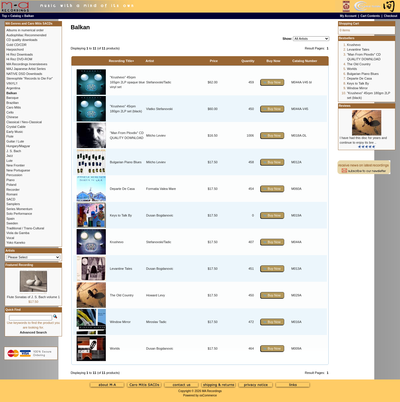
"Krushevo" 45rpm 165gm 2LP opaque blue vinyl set (127, 82)
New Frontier (15, 165)
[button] (272, 82)
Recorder (13, 189)
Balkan (29, 16)
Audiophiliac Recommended (26, 35)
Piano (10, 180)
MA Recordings (212, 391)
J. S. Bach (13, 151)
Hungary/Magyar (18, 146)
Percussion (14, 175)
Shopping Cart (349, 23)
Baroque (12, 97)
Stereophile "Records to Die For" (29, 78)
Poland (11, 184)
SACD (10, 199)
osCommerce (208, 395)
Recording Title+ (121, 61)
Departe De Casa (122, 188)
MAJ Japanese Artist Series (26, 69)
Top (4, 16)
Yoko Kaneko (15, 242)
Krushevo (116, 242)
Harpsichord (15, 49)
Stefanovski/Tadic (158, 82)
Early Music (14, 131)
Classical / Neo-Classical (24, 122)
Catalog (15, 16)
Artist (150, 61)
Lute (9, 160)
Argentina (13, 88)
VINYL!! (12, 83)
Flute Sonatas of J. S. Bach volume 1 (33, 297)
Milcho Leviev (156, 135)
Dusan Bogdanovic (159, 215)
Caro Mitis (13, 107)
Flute (9, 136)
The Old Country (122, 295)
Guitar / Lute (15, 141)
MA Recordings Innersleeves (26, 64)
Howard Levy (155, 295)
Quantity (248, 61)
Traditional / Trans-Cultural (25, 228)
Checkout (390, 16)
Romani (12, 194)
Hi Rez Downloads (19, 54)
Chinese (12, 117)
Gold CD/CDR (16, 45)
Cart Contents (370, 16)
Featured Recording (19, 265)
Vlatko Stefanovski (159, 109)
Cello (10, 112)
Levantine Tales (121, 268)
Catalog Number (304, 61)
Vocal (10, 238)
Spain (10, 218)
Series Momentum (19, 209)
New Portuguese (18, 170)
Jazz (9, 155)
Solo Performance (19, 213)
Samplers (13, 204)
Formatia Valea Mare (161, 188)
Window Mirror (120, 322)
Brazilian (12, 102)
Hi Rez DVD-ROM (19, 59)
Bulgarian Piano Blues (126, 162)
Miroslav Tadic (156, 322)
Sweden (12, 223)
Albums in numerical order (25, 30)
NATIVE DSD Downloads (24, 73)
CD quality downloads (21, 40)
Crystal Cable (16, 126)
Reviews (345, 105)
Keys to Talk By (121, 215)
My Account (348, 16)
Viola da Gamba (18, 233)
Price (214, 61)
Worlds (115, 348)
